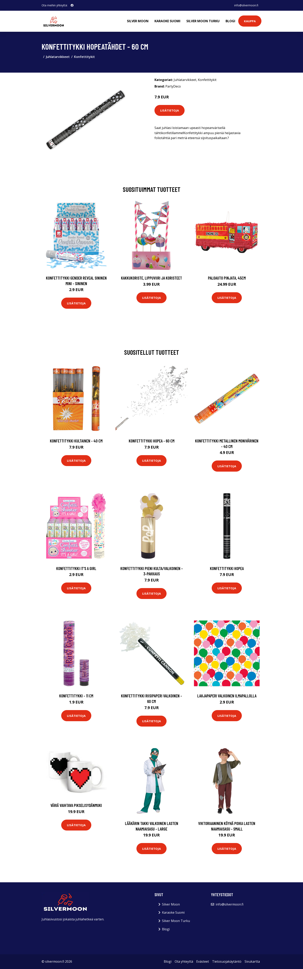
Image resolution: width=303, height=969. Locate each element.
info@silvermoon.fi (246, 5)
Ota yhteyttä (184, 961)
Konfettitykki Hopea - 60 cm (151, 440)
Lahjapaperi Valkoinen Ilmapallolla (226, 695)
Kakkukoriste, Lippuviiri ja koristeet (151, 277)
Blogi (230, 21)
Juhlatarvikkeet (58, 57)
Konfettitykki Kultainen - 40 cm (76, 440)
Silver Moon (138, 21)
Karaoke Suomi (167, 21)
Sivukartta (252, 961)
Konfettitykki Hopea (227, 568)
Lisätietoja (169, 110)
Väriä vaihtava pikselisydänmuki (76, 805)
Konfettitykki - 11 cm (76, 695)
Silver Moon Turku (203, 21)
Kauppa (250, 21)
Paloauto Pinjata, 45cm (227, 277)
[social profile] (72, 5)
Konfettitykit (84, 57)
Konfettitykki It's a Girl (76, 568)
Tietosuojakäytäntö (226, 961)
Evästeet (202, 961)
